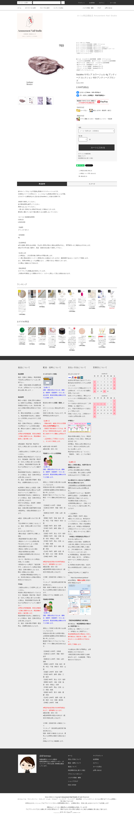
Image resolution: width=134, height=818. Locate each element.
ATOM (74, 785)
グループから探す (43, 8)
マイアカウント (98, 755)
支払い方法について (74, 759)
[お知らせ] (90, 92)
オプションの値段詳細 (84, 153)
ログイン (101, 2)
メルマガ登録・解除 (87, 8)
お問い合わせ (107, 8)
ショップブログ (73, 781)
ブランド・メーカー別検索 (87, 50)
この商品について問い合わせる (86, 173)
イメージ (92, 184)
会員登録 (91, 2)
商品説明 (42, 184)
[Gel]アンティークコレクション (84, 53)
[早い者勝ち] (92, 95)
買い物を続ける (81, 176)
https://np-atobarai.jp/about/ (79, 577)
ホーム (19, 8)
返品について (82, 156)
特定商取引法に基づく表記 (85, 158)
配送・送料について (74, 763)
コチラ (49, 595)
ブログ (98, 8)
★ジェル (83, 42)
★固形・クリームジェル (99, 44)
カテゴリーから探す (29, 8)
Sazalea (88, 42)
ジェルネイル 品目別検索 (86, 44)
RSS (69, 785)
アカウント (80, 2)
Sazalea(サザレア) (98, 50)
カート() (112, 2)
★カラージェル (97, 45)
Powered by (67, 812)
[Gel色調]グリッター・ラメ (108, 48)
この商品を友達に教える (84, 170)
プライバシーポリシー (75, 774)
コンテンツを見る (57, 8)
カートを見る (97, 766)
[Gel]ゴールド (105, 47)
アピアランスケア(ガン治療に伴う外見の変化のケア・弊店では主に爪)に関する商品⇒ (53, 809)
